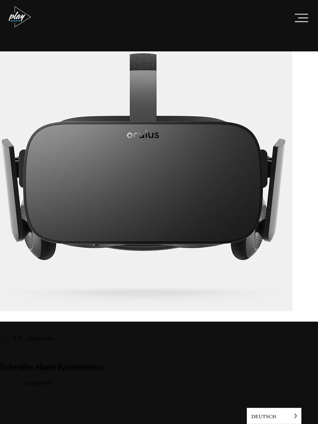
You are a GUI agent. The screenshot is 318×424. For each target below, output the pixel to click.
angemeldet (39, 382)
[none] (274, 416)
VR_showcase (33, 338)
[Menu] (301, 18)
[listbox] (274, 416)
